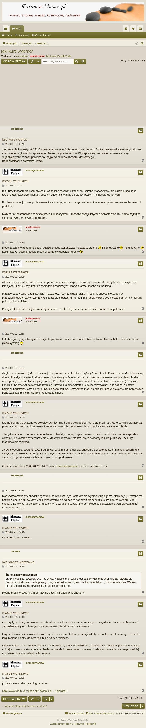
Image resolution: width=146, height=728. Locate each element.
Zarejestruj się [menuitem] (141, 29)
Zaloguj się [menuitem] (134, 29)
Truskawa (51, 56)
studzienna (17, 128)
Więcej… (6, 29)
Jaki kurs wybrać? (17, 51)
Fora (18, 28)
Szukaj (8, 35)
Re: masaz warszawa (18, 562)
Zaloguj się (23, 35)
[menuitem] (126, 28)
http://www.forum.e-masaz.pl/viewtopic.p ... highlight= (34, 690)
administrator (37, 56)
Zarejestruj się (42, 35)
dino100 (15, 551)
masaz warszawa (15, 181)
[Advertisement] (73, 95)
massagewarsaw (35, 170)
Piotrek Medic (64, 56)
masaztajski (22, 56)
